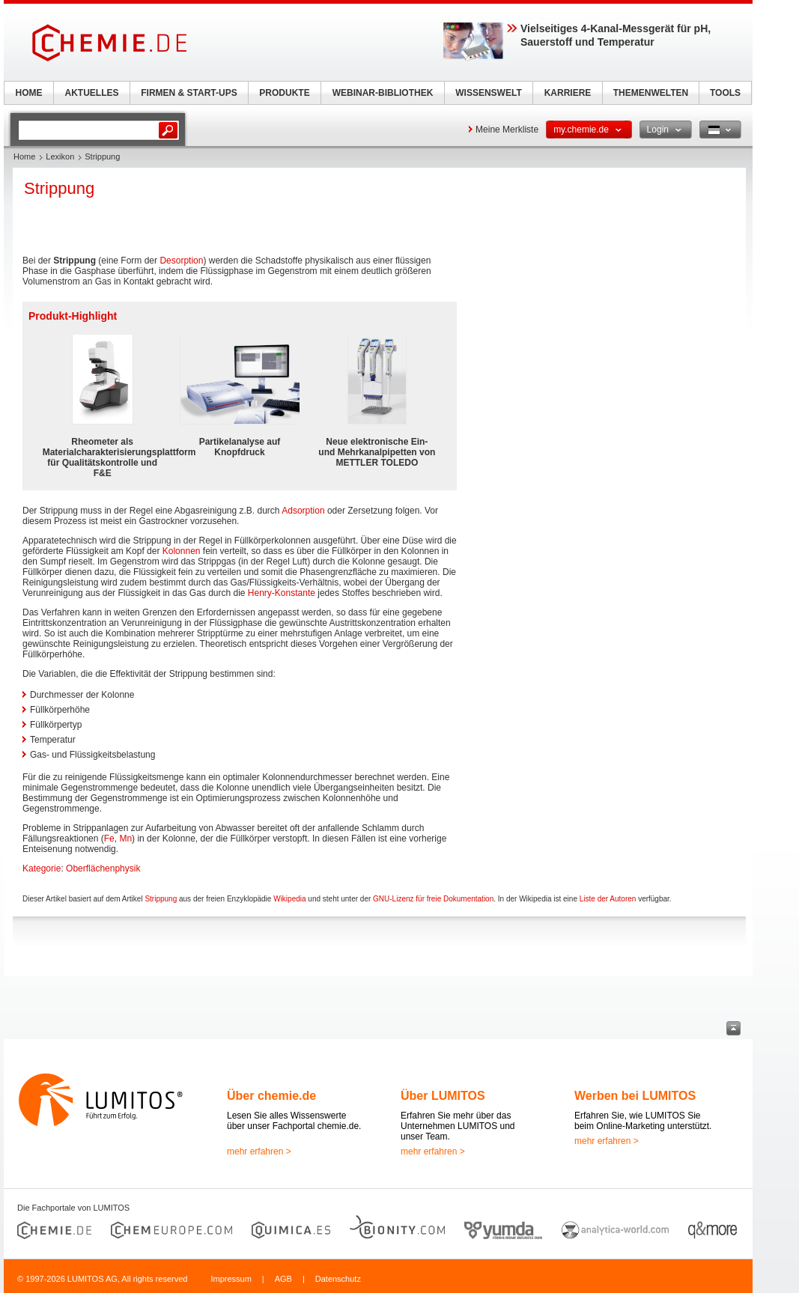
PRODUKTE (284, 93)
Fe (109, 838)
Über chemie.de (271, 1095)
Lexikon (60, 156)
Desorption (181, 260)
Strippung (161, 899)
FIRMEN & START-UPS (189, 93)
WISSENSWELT (488, 93)
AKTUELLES (92, 93)
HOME (29, 93)
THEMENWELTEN (650, 93)
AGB (283, 1278)
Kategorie (41, 868)
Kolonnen (181, 551)
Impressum (230, 1278)
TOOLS (725, 93)
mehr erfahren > (259, 1151)
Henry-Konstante (281, 593)
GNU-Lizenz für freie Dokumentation (433, 899)
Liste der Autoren (608, 899)
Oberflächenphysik (103, 868)
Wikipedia (289, 899)
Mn (125, 838)
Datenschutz (338, 1278)
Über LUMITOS (443, 1095)
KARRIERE (568, 93)
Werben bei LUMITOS (635, 1095)
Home (24, 156)
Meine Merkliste (507, 129)
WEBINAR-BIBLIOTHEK (383, 93)
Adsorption (303, 510)
